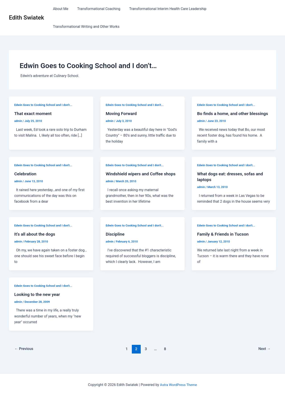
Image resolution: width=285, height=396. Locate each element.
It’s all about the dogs (35, 239)
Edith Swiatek (26, 17)
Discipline (115, 239)
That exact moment (33, 113)
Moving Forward (122, 113)
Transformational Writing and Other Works (85, 26)
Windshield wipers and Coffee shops (142, 179)
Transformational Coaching (96, 9)
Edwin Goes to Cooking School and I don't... (44, 105)
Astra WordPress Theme (178, 385)
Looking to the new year (38, 300)
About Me (59, 9)
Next (264, 354)
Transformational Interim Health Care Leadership (163, 9)
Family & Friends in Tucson (223, 239)
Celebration (25, 179)
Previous (24, 354)
